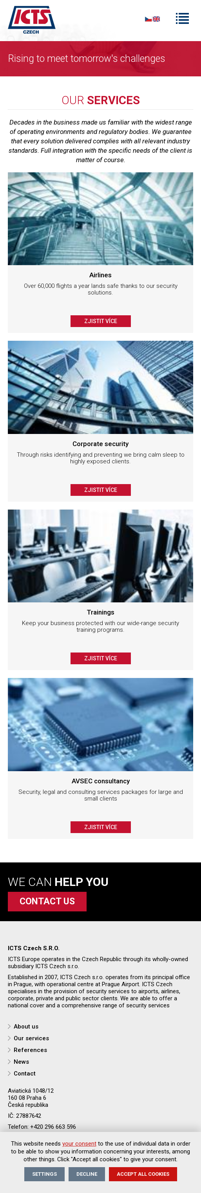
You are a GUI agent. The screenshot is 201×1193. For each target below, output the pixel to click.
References (30, 1050)
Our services (31, 1038)
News (21, 1061)
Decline (86, 1174)
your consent (79, 1143)
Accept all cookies (143, 1174)
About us (26, 1026)
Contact (25, 1073)
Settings (44, 1174)
